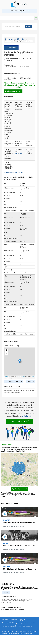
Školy (24, 39)
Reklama (29, 626)
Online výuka (13, 620)
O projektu (22, 620)
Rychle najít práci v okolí (19, 489)
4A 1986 (6, 543)
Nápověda (5, 620)
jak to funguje (27, 416)
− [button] (6, 353)
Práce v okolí (12, 626)
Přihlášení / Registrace (19, 11)
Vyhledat (28, 26)
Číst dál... (6, 592)
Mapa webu (21, 626)
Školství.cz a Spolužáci (12, 39)
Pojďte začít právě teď (20, 421)
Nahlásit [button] (30, 381)
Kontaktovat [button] (11, 48)
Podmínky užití (6, 623)
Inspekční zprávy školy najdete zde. (15, 172)
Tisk (11, 381)
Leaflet (6, 376)
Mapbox (15, 378)
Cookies (32, 623)
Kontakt (4, 626)
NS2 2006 (6, 567)
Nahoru (35, 631)
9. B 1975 (6, 520)
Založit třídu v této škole (13, 91)
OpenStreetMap (21, 376)
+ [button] (6, 350)
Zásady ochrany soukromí (20, 623)
